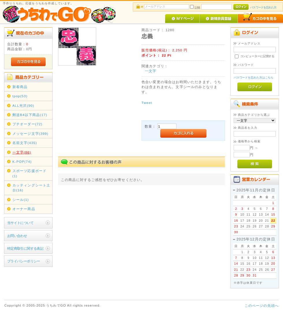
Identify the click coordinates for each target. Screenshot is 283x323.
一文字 (150, 71)
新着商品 (20, 87)
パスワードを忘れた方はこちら (254, 77)
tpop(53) (19, 96)
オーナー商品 (23, 209)
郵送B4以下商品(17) (29, 115)
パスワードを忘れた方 (263, 7)
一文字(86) (21, 152)
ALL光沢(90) (23, 105)
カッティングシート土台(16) (31, 187)
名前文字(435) (24, 143)
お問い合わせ (17, 236)
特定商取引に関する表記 (25, 248)
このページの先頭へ (262, 305)
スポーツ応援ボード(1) (29, 173)
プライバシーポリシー (23, 261)
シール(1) (20, 199)
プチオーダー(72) (27, 124)
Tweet (147, 102)
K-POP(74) (22, 161)
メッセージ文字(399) (30, 133)
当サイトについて (20, 223)
